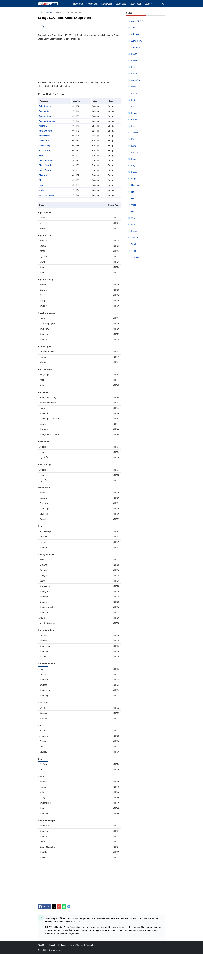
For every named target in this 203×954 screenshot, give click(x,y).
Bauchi (134, 54)
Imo (133, 126)
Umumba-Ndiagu (46, 195)
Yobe (133, 251)
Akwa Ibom (136, 41)
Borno (134, 73)
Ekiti (133, 106)
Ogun (133, 198)
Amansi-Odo (44, 135)
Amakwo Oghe (45, 131)
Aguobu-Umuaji (46, 116)
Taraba (134, 244)
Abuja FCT (136, 21)
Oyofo (41, 190)
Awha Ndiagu (45, 145)
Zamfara (135, 257)
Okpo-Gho (43, 175)
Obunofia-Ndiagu (46, 165)
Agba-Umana (45, 106)
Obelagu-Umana (46, 160)
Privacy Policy (91, 945)
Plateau (134, 224)
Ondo (133, 205)
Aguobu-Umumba (47, 121)
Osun (133, 211)
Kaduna (134, 139)
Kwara (134, 172)
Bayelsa (134, 60)
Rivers (134, 231)
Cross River (136, 80)
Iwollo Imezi (44, 150)
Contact (51, 945)
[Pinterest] (59, 906)
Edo (133, 100)
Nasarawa (136, 185)
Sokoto (134, 237)
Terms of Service (76, 945)
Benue (134, 67)
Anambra (135, 47)
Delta (133, 87)
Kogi (133, 165)
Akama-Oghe (45, 126)
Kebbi (133, 159)
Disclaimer (62, 945)
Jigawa (134, 133)
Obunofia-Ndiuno (46, 170)
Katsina (134, 152)
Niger (133, 192)
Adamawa (136, 34)
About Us (41, 945)
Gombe (134, 119)
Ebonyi (134, 93)
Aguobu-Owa (45, 111)
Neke (41, 155)
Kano (133, 146)
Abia (133, 27)
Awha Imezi (44, 140)
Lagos (134, 178)
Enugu (134, 113)
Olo (40, 180)
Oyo (133, 218)
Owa (41, 185)
